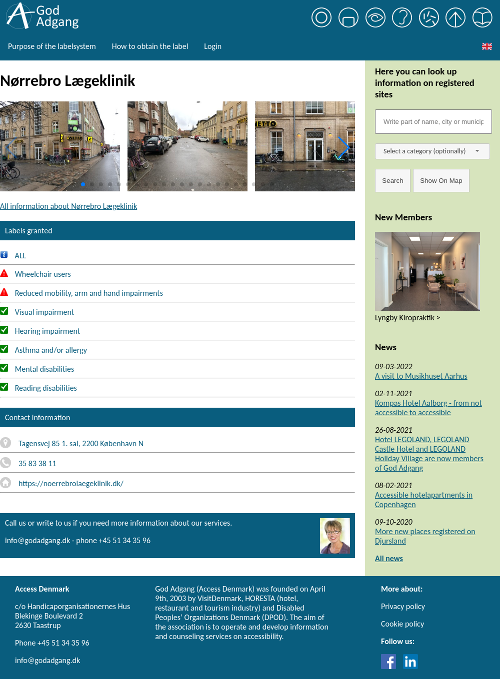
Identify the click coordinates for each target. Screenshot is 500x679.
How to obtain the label (150, 46)
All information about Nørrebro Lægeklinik (68, 206)
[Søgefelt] (433, 121)
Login (213, 46)
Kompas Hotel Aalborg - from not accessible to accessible (428, 407)
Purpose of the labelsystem (52, 46)
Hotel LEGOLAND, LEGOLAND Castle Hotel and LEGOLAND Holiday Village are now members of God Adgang (429, 454)
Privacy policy (403, 606)
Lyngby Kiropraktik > (407, 317)
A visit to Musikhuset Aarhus (421, 376)
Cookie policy (402, 624)
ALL (13, 255)
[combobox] (432, 151)
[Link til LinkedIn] (410, 666)
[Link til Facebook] (391, 666)
